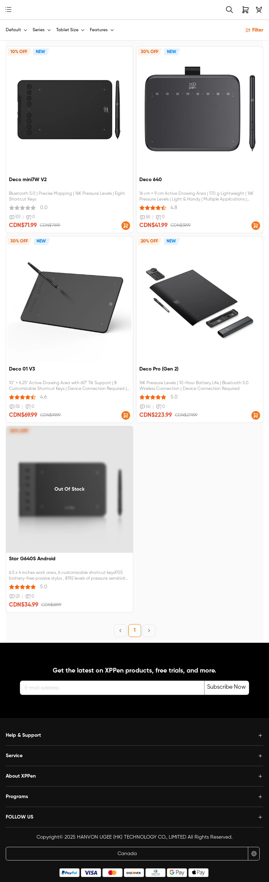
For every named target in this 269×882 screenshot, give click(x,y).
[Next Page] (149, 630)
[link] (245, 10)
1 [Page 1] (134, 630)
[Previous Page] (120, 630)
